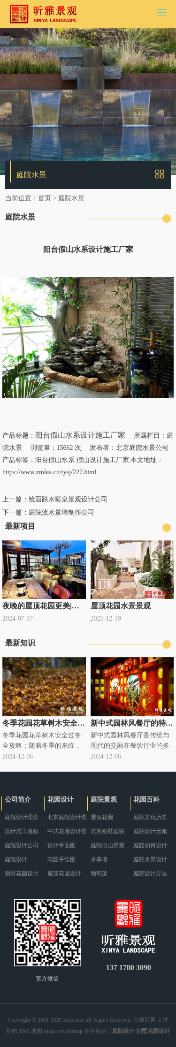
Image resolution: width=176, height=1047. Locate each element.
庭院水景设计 (150, 859)
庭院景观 (104, 799)
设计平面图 (61, 845)
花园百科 (146, 799)
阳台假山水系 (55, 459)
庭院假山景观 (107, 845)
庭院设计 (16, 859)
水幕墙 (99, 859)
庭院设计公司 (21, 845)
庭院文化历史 (150, 817)
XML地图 (31, 1031)
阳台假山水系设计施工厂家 (80, 435)
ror (60, 1031)
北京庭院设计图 (67, 817)
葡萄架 (99, 873)
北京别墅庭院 (107, 831)
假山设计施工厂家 (103, 459)
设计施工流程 (21, 831)
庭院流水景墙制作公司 (61, 512)
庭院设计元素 (150, 831)
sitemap (74, 1031)
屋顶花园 (102, 817)
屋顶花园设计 (64, 873)
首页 (44, 198)
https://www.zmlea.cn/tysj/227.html (49, 472)
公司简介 (18, 799)
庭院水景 (71, 198)
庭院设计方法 (150, 873)
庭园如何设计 (150, 845)
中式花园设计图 (67, 831)
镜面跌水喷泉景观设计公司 (68, 499)
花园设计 (60, 799)
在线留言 (144, 1020)
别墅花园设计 (21, 873)
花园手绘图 (61, 859)
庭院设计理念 (21, 817)
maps (50, 1031)
